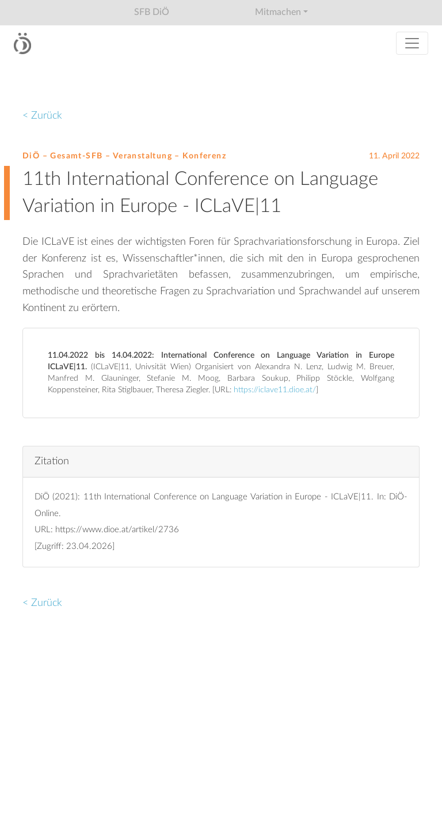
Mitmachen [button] (278, 12)
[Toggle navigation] (412, 43)
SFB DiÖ (151, 12)
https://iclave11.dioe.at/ (275, 390)
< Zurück (42, 115)
